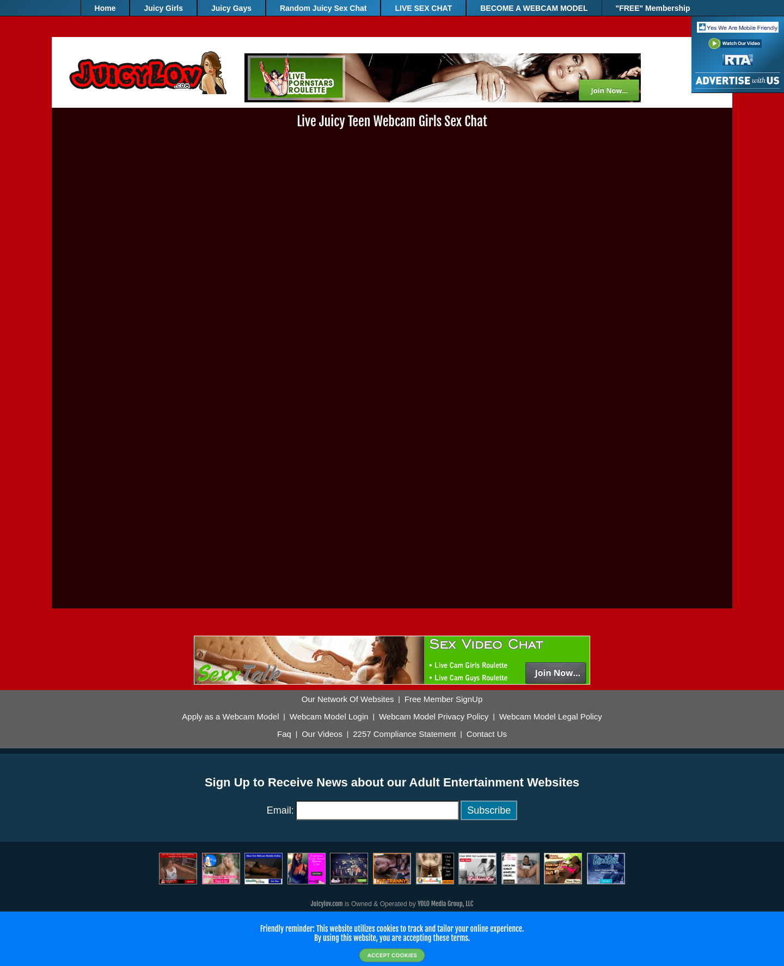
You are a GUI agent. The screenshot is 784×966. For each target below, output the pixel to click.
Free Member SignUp (443, 699)
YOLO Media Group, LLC (445, 904)
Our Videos (322, 734)
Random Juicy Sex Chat (323, 8)
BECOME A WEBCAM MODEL (533, 8)
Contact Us (487, 734)
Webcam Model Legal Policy (550, 716)
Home (105, 8)
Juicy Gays (231, 8)
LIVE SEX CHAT (423, 8)
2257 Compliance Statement (404, 734)
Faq (284, 734)
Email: (280, 810)
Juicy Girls (163, 8)
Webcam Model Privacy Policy (433, 716)
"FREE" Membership (653, 8)
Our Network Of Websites (348, 699)
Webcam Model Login (329, 716)
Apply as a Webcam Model (230, 716)
